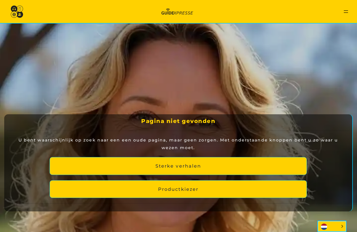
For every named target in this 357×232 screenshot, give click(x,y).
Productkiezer (178, 189)
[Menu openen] (346, 11)
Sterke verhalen (178, 166)
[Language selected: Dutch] (331, 226)
